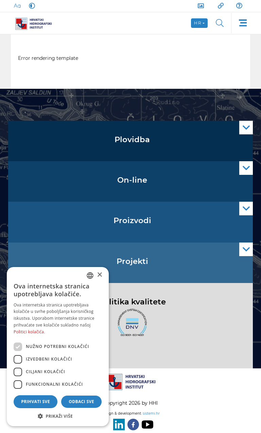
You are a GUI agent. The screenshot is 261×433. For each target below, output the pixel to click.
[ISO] (130, 326)
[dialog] (58, 346)
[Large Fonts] (17, 6)
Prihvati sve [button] (35, 401)
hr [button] (198, 23)
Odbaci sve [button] (81, 401)
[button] (58, 416)
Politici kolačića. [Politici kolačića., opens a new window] (29, 332)
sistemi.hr (151, 413)
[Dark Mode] (30, 6)
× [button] (99, 275)
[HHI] (36, 23)
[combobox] (90, 275)
